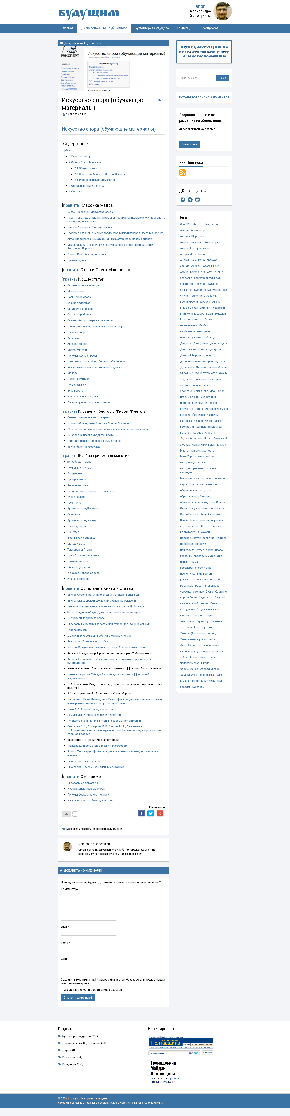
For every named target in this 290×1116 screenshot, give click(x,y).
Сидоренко (206, 608)
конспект (186, 438)
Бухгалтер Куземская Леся (211, 291)
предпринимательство (208, 565)
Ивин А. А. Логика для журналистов (90, 712)
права (209, 558)
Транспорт (200, 638)
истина (199, 414)
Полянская (187, 552)
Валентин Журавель (204, 297)
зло (206, 395)
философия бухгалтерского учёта (201, 662)
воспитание (195, 322)
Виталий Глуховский (212, 310)
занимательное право (208, 383)
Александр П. (199, 230)
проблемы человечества (196, 577)
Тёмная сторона (77, 565)
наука (183, 491)
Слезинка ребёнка (79, 318)
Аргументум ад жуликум (83, 524)
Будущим (95, 13)
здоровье (186, 395)
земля (198, 395)
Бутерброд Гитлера (79, 465)
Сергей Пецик (188, 608)
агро (215, 224)
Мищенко (186, 485)
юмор (196, 693)
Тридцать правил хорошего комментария (94, 444)
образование (188, 504)
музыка (198, 485)
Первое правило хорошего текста (89, 406)
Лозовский (220, 444)
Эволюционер (189, 681)
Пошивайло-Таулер (192, 558)
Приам (184, 571)
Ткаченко (216, 632)
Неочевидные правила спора (86, 621)
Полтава (221, 546)
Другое (67, 1053)
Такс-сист (198, 626)
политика (208, 546)
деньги (214, 346)
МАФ (201, 462)
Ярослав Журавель (192, 699)
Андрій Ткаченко (190, 261)
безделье (186, 279)
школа (205, 675)
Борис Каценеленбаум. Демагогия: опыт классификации (104, 615)
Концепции (184, 28)
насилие (220, 485)
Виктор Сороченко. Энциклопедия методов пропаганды (104, 598)
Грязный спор (76, 336)
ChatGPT (185, 224)
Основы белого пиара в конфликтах (90, 324)
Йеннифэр (198, 420)
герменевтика (189, 328)
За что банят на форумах (83, 450)
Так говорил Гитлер (79, 553)
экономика (207, 687)
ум (210, 638)
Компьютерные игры (209, 432)
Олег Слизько (218, 510)
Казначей (213, 420)
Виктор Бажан (189, 310)
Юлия (219, 687)
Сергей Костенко (216, 601)
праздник (186, 565)
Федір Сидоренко (191, 656)
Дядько (201, 371)
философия (211, 656)
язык (220, 693)
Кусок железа (76, 500)
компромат (187, 432)
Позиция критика (78, 382)
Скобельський (189, 614)
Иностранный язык (192, 408)
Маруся (185, 456)
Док (215, 359)
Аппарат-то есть (78, 347)
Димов (202, 353)
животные (186, 377)
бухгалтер (186, 291)
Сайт (64, 962)
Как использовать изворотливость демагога (96, 370)
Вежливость (75, 394)
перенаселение (189, 534)
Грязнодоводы (77, 529)
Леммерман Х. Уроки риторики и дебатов (94, 718)
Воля (183, 322)
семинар (198, 601)
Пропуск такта (76, 483)
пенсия (204, 528)
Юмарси (185, 693)
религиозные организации (196, 589)
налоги (209, 485)
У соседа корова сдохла (83, 576)
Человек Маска (189, 675)
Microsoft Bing (201, 224)
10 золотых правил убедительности (90, 438)
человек (213, 669)
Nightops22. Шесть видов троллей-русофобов (97, 749)
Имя (65, 930)
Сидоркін (220, 608)
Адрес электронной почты (197, 129)
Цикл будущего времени (83, 559)
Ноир (192, 491)
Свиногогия (74, 518)
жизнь (223, 377)
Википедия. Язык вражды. (84, 764)
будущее (213, 285)
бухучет (185, 297)
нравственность (207, 491)
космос (198, 438)
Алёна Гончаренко (191, 242)
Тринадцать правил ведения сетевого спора (96, 330)
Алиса (184, 249)
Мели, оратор (76, 294)
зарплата (208, 389)
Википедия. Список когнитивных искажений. (96, 770)
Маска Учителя (77, 353)
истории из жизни (216, 414)
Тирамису (202, 632)
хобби (184, 669)
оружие (195, 516)
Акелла (184, 230)
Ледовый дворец (191, 444)
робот (219, 589)
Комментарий (70, 892)
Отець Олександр (211, 522)
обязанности (188, 510)
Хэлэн (193, 669)
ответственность (213, 516)
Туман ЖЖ (74, 506)
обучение (205, 504)
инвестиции (208, 401)
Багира (194, 273)
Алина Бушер (213, 242)
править (71, 205)
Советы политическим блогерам (88, 421)
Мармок (223, 450)
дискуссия (215, 353)
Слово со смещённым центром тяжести (93, 494)
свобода (185, 601)
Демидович (200, 346)
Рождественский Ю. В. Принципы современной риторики (105, 724)
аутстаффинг (210, 267)
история (185, 420)
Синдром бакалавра (80, 312)
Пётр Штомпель (211, 534)
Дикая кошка (188, 353)
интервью (211, 408)
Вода (209, 316)
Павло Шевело (189, 528)
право (219, 558)
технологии (187, 632)
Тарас (210, 626)
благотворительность (208, 279)
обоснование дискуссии (107, 832)
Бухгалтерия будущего (152, 28)
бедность (207, 273)
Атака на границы (78, 582)
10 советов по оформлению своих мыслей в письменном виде (108, 432)
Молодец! (73, 376)
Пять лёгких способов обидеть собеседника (96, 365)
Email (65, 946)
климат (218, 426)
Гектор (209, 322)
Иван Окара (217, 395)
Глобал (203, 328)
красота (210, 438)
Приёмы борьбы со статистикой (88, 798)
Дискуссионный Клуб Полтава (104, 28)
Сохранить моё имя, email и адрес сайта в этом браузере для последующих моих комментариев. (113, 985)
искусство (186, 414)
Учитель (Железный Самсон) (198, 644)
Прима (194, 571)
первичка (217, 528)
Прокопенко (187, 583)
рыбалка (200, 595)
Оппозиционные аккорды (84, 289)
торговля (186, 638)
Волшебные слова (79, 300)
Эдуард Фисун (189, 687)
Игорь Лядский (189, 401)
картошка (186, 426)
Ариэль (195, 267)
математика (198, 456)
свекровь (214, 595)
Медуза (210, 462)
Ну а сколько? (76, 388)
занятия (185, 389)
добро (207, 359)
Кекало (198, 426)
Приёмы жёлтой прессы (83, 359)
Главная (67, 28)
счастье (185, 626)
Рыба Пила (187, 595)
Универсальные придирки (84, 400)
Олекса (184, 516)
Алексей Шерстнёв (192, 236)
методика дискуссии (79, 832)
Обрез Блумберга (79, 570)
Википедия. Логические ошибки (88, 645)
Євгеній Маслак (217, 371)
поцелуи (200, 552)
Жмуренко (186, 383)
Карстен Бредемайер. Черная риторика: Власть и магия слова (108, 651)
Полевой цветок (190, 546)
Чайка (203, 669)
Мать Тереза (188, 462)
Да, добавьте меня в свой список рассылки (92, 993)
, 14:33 (74, 114)
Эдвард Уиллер (210, 681)
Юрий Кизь (208, 693)
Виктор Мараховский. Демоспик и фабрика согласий (102, 604)
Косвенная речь (77, 488)
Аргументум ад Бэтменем (84, 512)
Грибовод (209, 340)
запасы (196, 389)
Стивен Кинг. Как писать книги (87, 258)
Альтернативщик (200, 249)
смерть (204, 614)
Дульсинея (187, 371)
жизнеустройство (206, 377)
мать (211, 456)
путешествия (205, 583)
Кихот (208, 426)
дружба (221, 365)
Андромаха (210, 261)
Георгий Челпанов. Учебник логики (90, 227)
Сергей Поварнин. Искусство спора (90, 211)
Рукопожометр (77, 633)
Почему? (73, 535)
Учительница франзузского (197, 650)
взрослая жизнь (210, 304)
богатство (186, 285)
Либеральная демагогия (83, 786)
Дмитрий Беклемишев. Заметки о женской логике (100, 639)
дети (224, 346)
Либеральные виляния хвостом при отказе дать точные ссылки (109, 627)
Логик (207, 444)
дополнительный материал (197, 365)
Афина (184, 273)
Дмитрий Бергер (190, 359)
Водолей (219, 316)
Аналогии (73, 341)
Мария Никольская (204, 450)
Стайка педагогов (79, 306)
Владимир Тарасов (192, 316)
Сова (214, 614)
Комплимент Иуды (79, 471)
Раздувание (75, 477)
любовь (185, 450)
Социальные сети (208, 620)
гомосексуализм (190, 340)
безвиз (219, 273)
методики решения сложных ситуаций (198, 477)
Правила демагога (79, 263)
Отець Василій (189, 522)
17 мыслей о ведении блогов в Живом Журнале (98, 427)
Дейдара (186, 346)
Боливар (200, 285)
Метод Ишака (76, 547)
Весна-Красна (189, 304)
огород (203, 510)
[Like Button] (66, 817)
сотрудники (187, 620)
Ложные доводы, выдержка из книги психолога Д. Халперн (106, 610)
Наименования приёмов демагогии (90, 804)
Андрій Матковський (193, 255)
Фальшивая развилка (81, 541)
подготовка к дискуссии (195, 540)
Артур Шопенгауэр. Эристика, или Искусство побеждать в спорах (110, 242)
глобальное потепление (195, 334)
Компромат (209, 28)
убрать (69, 150)
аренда (184, 267)
